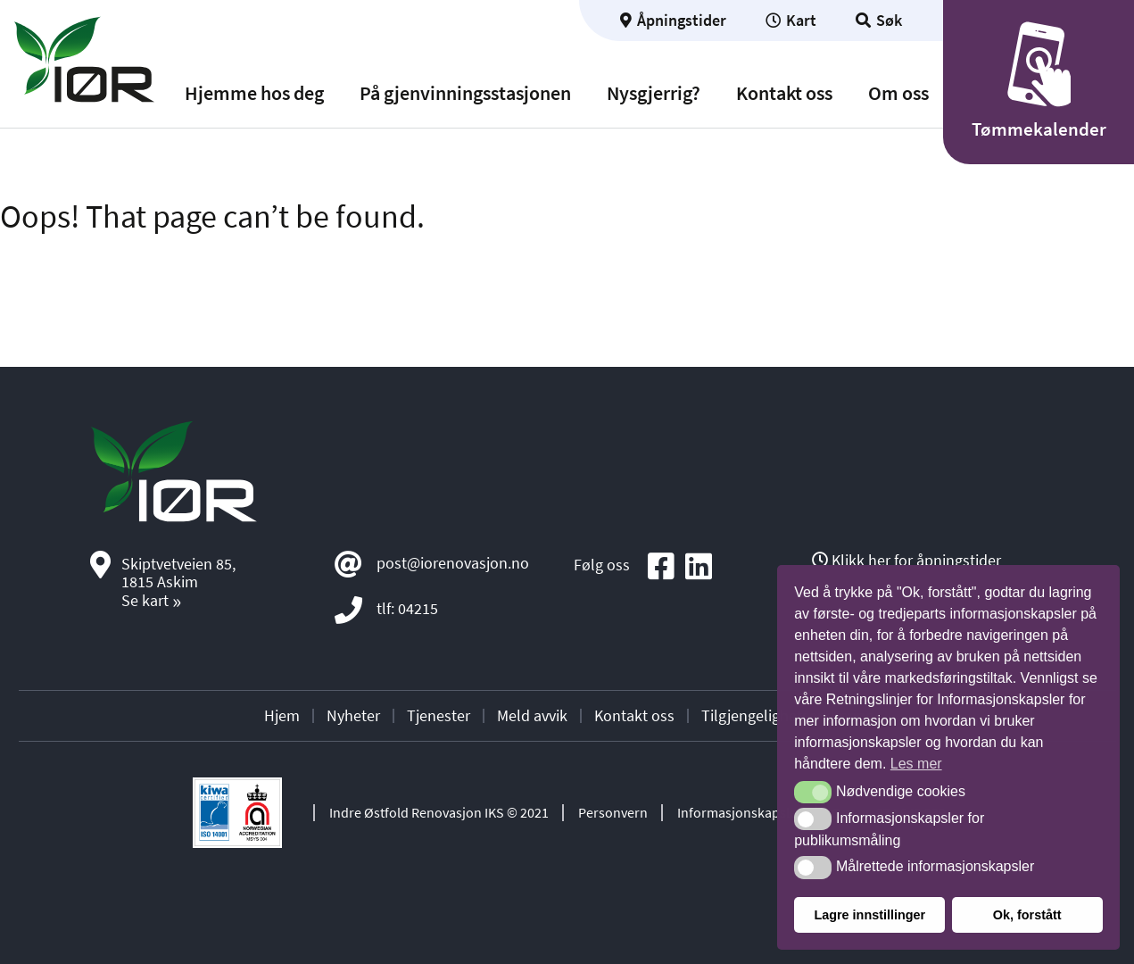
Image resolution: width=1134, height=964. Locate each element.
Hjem (282, 715)
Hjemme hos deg (254, 93)
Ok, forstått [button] (1027, 915)
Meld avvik (532, 715)
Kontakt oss (784, 93)
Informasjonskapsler (739, 812)
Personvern (613, 812)
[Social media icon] (661, 567)
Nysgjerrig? (653, 93)
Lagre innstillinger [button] (869, 915)
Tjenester (438, 715)
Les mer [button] (916, 763)
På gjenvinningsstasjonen (465, 93)
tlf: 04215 (407, 608)
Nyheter (353, 715)
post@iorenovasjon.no (453, 563)
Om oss (898, 93)
